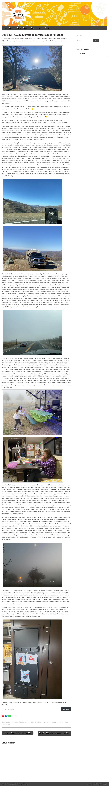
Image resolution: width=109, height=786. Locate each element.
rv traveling (60, 722)
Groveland (38, 722)
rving (3, 724)
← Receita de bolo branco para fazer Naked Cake (17, 733)
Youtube (25, 28)
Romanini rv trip (46, 722)
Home (4, 28)
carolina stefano (24, 722)
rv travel (54, 722)
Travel (19, 28)
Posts (10, 28)
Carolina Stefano (14, 784)
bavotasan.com (103, 784)
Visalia (8, 724)
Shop (32, 28)
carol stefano (15, 722)
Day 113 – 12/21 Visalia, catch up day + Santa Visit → (54, 733)
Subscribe (66, 709)
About (38, 28)
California (7, 722)
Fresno (32, 722)
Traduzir (47, 28)
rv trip (66, 722)
